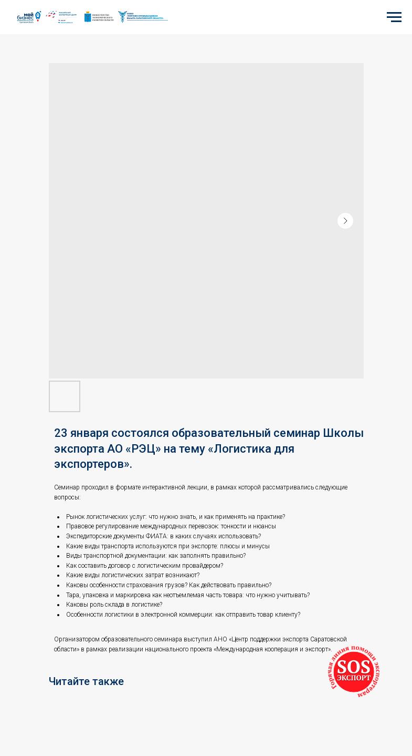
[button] (353, 671)
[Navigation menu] (394, 17)
